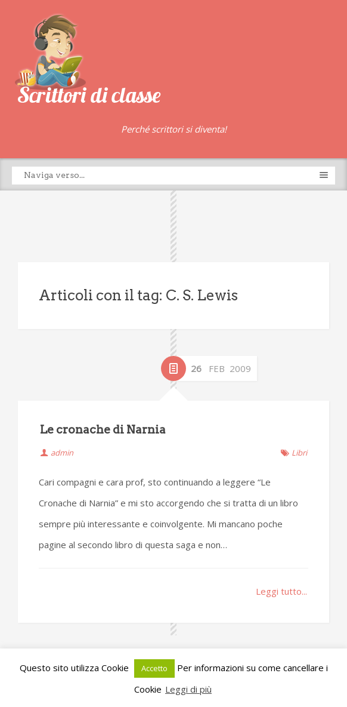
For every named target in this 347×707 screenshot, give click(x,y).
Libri (299, 452)
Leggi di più (188, 689)
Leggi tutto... (281, 591)
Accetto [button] (154, 668)
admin (62, 452)
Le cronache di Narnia (103, 430)
